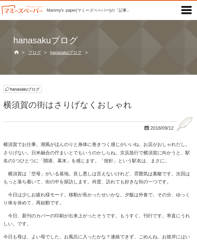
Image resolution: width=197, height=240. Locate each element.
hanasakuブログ (25, 89)
